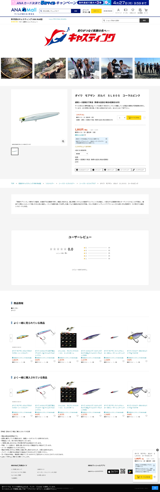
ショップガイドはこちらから (57, 19)
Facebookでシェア (84, 170)
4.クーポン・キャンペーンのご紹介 (47, 472)
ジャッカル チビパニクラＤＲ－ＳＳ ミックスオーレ (68, 352)
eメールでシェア (125, 170)
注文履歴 (140, 13)
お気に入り (133, 13)
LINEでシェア (110, 170)
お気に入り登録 (154, 477)
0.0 (70, 249)
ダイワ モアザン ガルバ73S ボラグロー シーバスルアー (22, 352)
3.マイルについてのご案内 (18, 472)
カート (146, 13)
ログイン (96, 11)
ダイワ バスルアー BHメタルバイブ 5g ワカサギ (137, 352)
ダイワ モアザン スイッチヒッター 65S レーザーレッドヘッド (114, 352)
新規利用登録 (108, 11)
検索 (75, 11)
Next (149, 338)
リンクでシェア (140, 170)
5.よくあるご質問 (16, 475)
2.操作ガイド (40, 469)
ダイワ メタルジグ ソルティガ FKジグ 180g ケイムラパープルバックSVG (91, 353)
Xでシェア (98, 170)
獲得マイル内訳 (79, 135)
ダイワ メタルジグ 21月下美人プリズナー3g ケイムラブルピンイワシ (45, 353)
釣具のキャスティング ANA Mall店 (28, 19)
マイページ (118, 13)
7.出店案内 (14, 478)
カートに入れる (135, 117)
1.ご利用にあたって (16, 469)
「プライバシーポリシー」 (35, 489)
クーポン (125, 13)
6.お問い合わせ (41, 475)
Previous (11, 338)
